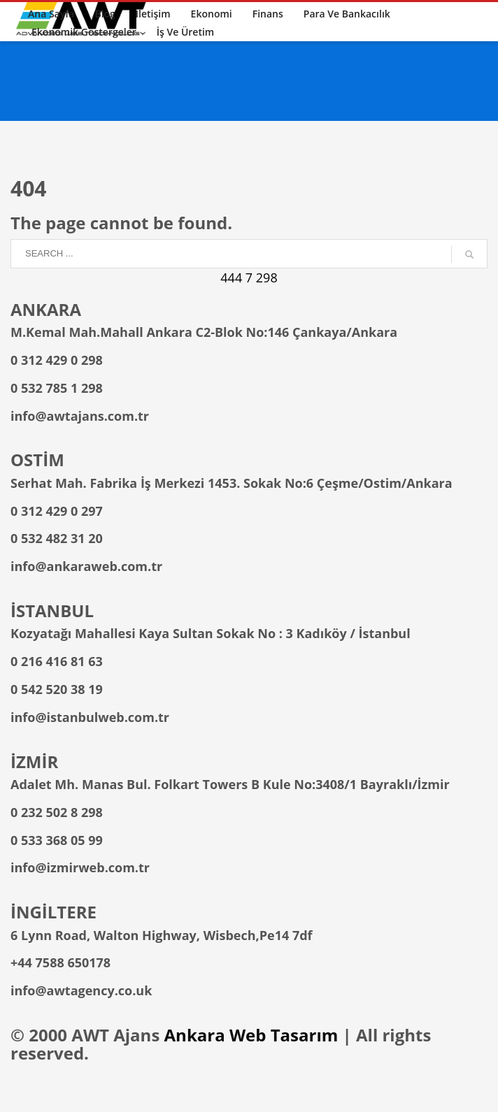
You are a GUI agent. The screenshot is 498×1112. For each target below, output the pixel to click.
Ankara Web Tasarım (251, 1034)
